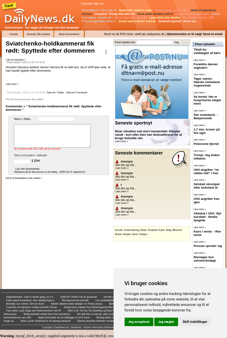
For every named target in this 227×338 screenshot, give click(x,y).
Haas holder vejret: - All (198, 17)
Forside (14, 34)
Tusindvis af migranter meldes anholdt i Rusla (32, 307)
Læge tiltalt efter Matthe (165, 17)
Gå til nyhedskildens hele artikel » (24, 178)
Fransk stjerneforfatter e (99, 21)
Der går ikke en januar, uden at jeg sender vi (102, 314)
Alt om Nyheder (15, 59)
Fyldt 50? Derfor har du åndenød (79, 296)
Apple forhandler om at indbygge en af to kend (64, 317)
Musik (118, 234)
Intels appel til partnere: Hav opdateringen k (31, 300)
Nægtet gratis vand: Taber (172, 10)
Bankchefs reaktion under (136, 10)
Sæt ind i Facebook (76, 92)
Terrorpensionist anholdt (75, 300)
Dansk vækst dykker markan (137, 21)
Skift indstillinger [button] (195, 322)
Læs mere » (12, 84)
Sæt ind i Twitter (55, 92)
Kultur (161, 230)
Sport (135, 234)
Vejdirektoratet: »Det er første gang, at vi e (30, 296)
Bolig (168, 230)
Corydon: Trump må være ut (115, 14)
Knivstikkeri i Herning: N (100, 10)
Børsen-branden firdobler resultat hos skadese (103, 320)
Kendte (119, 230)
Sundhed (153, 230)
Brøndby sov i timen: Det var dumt (25, 303)
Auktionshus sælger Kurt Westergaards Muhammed (93, 307)
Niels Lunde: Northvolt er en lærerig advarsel (46, 320)
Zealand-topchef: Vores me (177, 21)
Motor (144, 230)
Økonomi (177, 230)
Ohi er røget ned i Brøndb (130, 17)
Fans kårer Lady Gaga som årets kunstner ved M (33, 310)
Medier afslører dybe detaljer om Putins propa (77, 303)
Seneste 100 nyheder (38, 34)
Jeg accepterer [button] (139, 322)
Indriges (126, 234)
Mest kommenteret (69, 34)
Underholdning (131, 230)
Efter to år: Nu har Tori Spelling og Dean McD (93, 310)
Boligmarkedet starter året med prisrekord (47, 314)
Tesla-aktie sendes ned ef (155, 14)
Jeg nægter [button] (166, 322)
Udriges (143, 234)
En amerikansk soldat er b (192, 14)
